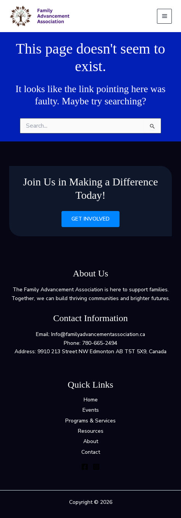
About (90, 441)
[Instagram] (96, 466)
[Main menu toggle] (164, 16)
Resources (90, 431)
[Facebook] (84, 466)
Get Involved (90, 218)
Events (90, 410)
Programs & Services (90, 420)
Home (91, 399)
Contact (90, 452)
